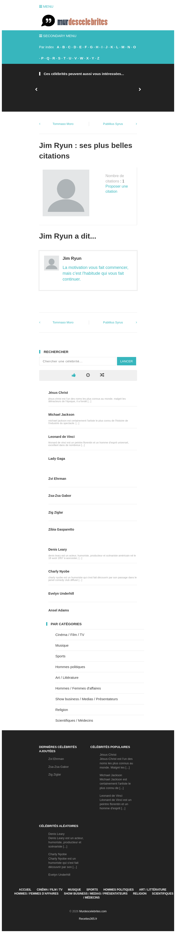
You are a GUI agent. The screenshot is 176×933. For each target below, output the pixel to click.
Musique (62, 645)
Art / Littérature (67, 677)
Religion (61, 710)
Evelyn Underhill (61, 593)
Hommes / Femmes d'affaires (78, 688)
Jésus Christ (58, 392)
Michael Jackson (61, 414)
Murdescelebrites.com (93, 911)
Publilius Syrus (113, 124)
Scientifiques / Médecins (74, 720)
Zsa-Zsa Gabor (59, 495)
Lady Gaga (56, 458)
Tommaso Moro (63, 124)
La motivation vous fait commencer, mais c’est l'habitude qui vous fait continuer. (95, 273)
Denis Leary (57, 549)
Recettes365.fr (88, 918)
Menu (46, 6)
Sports (60, 656)
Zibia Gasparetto (61, 529)
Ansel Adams (58, 610)
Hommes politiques (70, 667)
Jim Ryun (72, 258)
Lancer (126, 361)
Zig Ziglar (55, 512)
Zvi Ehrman (57, 478)
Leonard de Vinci (61, 437)
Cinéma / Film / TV (69, 635)
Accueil (25, 889)
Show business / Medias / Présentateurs (86, 699)
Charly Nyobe (58, 571)
